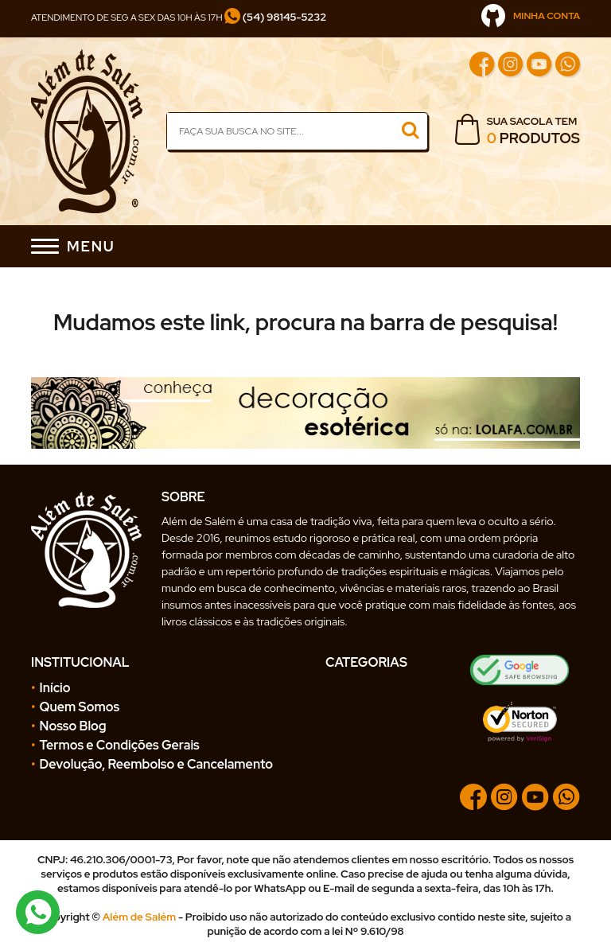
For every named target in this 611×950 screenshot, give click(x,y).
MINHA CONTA (530, 16)
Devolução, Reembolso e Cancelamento (156, 764)
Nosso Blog (73, 726)
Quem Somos (80, 707)
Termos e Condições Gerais (120, 745)
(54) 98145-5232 (275, 17)
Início (55, 687)
